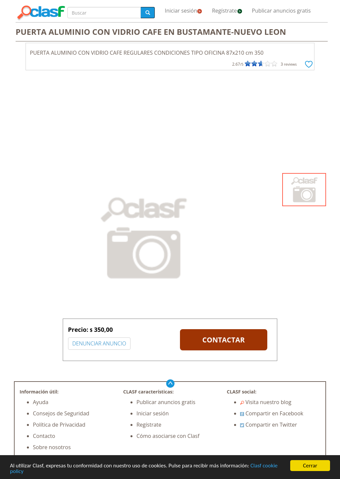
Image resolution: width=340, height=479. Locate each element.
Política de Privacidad (59, 424)
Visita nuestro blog (266, 402)
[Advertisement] (170, 123)
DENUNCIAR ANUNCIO (99, 343)
